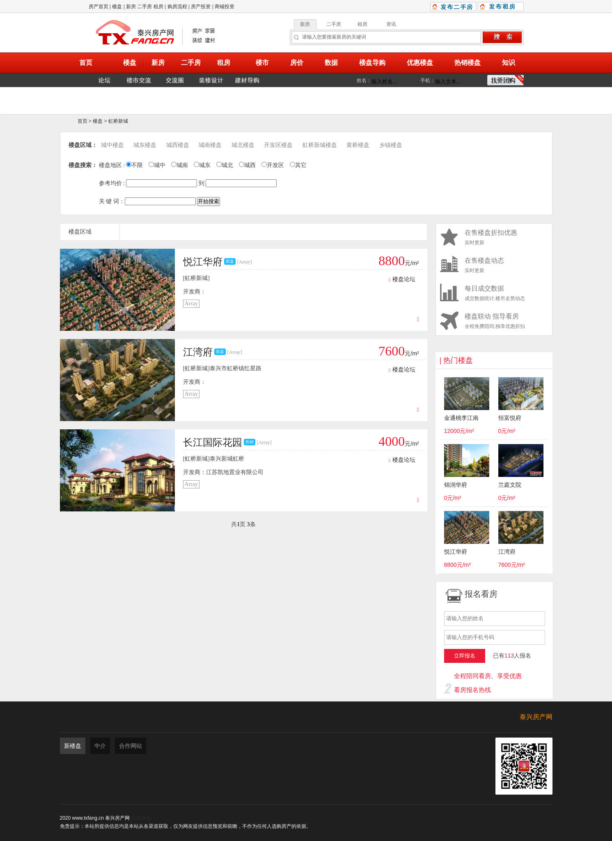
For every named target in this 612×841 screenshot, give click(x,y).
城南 (179, 165)
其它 (298, 165)
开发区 (272, 165)
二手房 (144, 6)
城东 (202, 165)
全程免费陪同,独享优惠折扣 (494, 321)
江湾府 (507, 552)
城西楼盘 (177, 145)
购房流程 (177, 6)
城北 (224, 165)
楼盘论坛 (402, 279)
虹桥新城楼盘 (320, 145)
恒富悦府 (509, 418)
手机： (427, 80)
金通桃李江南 (461, 418)
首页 (82, 121)
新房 (131, 6)
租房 (158, 6)
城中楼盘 (112, 145)
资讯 (391, 24)
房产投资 (201, 6)
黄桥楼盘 (357, 145)
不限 (134, 165)
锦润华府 (455, 485)
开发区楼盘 (278, 145)
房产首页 (98, 6)
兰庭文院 (509, 485)
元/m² (398, 263)
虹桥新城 (118, 121)
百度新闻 (141, 818)
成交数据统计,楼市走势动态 (494, 293)
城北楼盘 (243, 145)
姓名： (364, 80)
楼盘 (117, 6)
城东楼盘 (144, 145)
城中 (157, 165)
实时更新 (494, 237)
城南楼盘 (210, 145)
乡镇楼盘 (390, 145)
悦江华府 (455, 552)
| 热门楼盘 (456, 360)
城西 (247, 165)
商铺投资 (224, 6)
